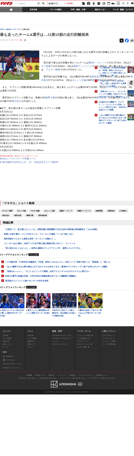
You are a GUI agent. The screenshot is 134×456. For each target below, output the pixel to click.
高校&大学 (6, 403)
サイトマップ (62, 436)
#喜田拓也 (36, 235)
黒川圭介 (62, 120)
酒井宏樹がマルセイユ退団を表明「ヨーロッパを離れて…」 (30, 266)
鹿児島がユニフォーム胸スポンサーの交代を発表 (26, 317)
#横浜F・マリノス (66, 230)
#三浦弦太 (48, 235)
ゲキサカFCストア (108, 397)
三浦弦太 (38, 120)
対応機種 (29, 436)
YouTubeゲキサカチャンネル (61, 397)
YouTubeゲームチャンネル (11, 429)
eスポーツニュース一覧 (84, 405)
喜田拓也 (53, 92)
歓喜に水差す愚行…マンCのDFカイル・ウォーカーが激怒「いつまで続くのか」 (39, 261)
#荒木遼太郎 (18, 239)
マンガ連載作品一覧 (83, 400)
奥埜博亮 (61, 96)
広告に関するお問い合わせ (27, 439)
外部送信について (102, 436)
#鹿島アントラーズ (9, 235)
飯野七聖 (50, 117)
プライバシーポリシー (86, 436)
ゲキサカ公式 (9, 421)
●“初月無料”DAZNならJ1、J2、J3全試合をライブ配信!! (29, 181)
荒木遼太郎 (9, 96)
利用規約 (72, 436)
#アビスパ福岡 (7, 230)
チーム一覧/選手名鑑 (108, 405)
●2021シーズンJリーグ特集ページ (18, 178)
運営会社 (51, 436)
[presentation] (11, 9)
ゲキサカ (6, 4)
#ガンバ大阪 (21, 230)
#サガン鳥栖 (35, 230)
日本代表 (70, 3)
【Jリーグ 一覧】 (17, 45)
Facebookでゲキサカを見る (109, 170)
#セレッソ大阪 (49, 230)
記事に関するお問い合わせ (48, 439)
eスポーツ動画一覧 (83, 408)
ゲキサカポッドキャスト (60, 405)
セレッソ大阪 (44, 96)
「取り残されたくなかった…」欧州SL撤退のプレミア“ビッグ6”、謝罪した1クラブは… (43, 275)
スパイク (5, 408)
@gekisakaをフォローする (109, 165)
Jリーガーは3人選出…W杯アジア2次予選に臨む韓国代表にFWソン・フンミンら (39, 271)
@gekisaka (8, 418)
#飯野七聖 (5, 239)
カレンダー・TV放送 (108, 403)
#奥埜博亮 (24, 235)
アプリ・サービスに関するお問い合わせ (73, 439)
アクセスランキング (108, 400)
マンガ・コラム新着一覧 (85, 397)
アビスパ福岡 (53, 85)
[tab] (11, 9)
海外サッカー (7, 405)
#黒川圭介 (60, 235)
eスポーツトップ (82, 403)
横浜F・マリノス (53, 75)
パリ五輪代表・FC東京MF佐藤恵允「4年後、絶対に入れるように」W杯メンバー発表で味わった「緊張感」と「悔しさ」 (45, 290)
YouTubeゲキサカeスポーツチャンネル (62, 401)
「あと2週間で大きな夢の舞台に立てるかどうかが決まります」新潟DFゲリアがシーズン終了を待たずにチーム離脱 (46, 298)
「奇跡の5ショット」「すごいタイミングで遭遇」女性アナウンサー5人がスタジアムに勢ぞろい (46, 306)
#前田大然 (72, 235)
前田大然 (14, 120)
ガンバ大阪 (26, 110)
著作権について (40, 436)
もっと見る (34, 282)
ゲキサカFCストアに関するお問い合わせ (102, 439)
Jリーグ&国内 (7, 400)
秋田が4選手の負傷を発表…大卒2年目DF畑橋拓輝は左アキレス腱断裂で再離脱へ (41, 312)
